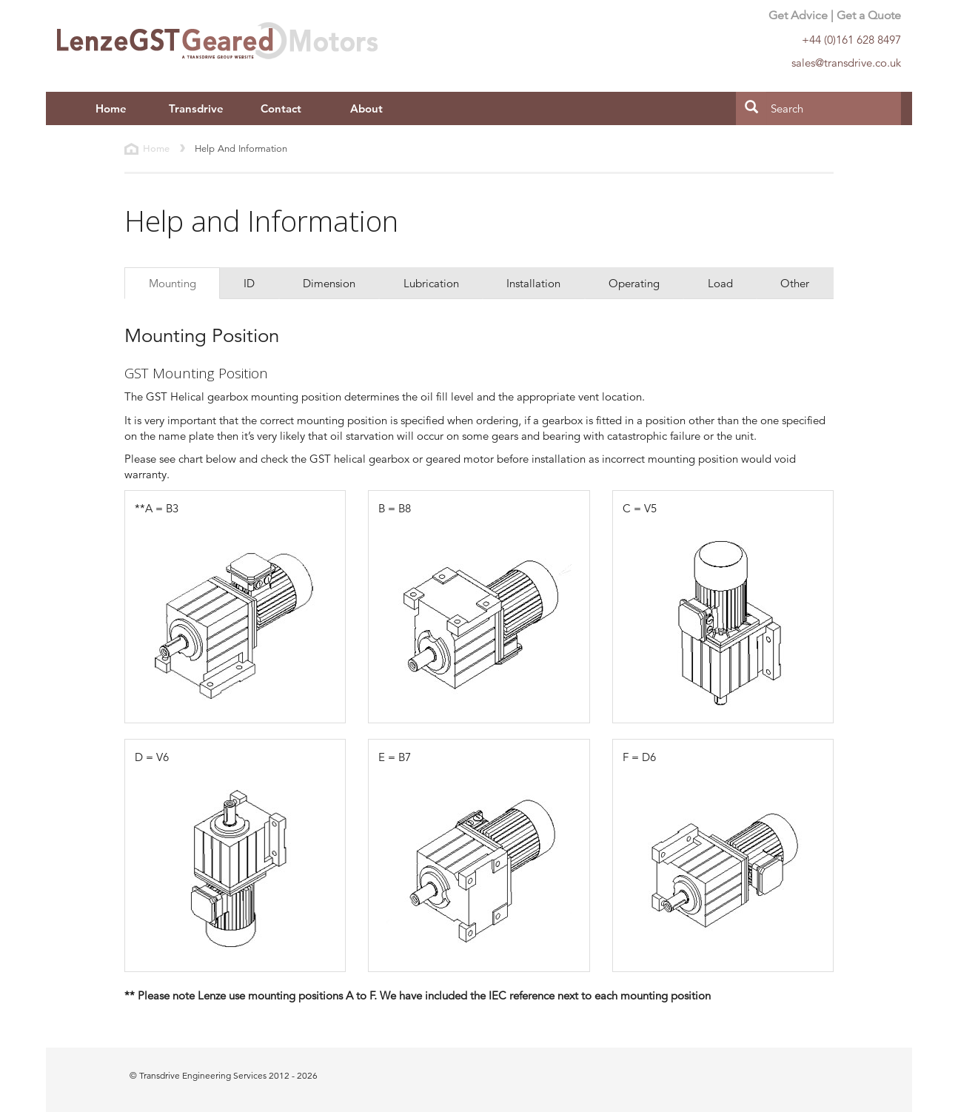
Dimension (329, 283)
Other (794, 283)
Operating (634, 283)
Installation (533, 283)
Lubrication (431, 283)
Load (720, 283)
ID (249, 283)
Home (111, 108)
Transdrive (196, 108)
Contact (281, 108)
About (366, 108)
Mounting (172, 283)
